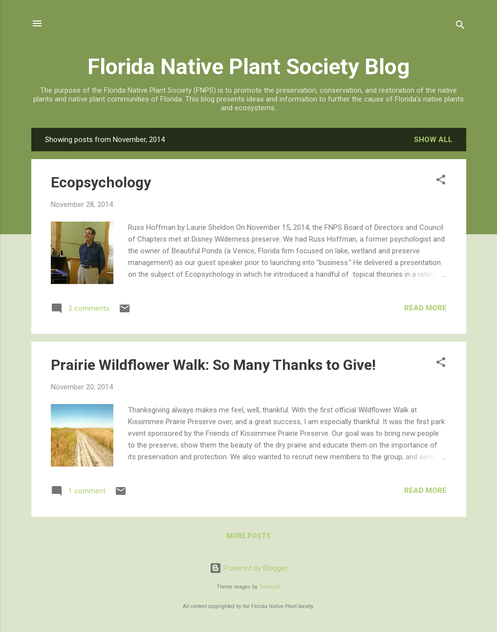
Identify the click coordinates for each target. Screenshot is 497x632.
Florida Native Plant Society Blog (248, 67)
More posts (248, 536)
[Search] (460, 26)
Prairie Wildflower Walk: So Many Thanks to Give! (213, 364)
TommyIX (270, 587)
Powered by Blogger (248, 568)
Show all (433, 139)
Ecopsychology (101, 182)
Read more (425, 308)
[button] (441, 181)
